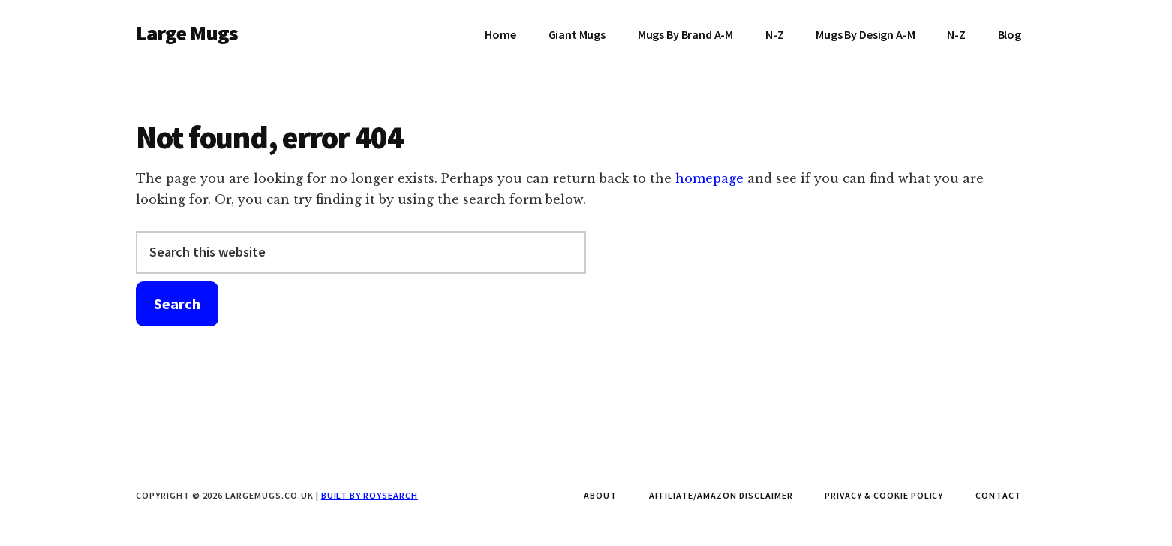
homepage (709, 178)
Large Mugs (187, 33)
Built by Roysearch (369, 495)
